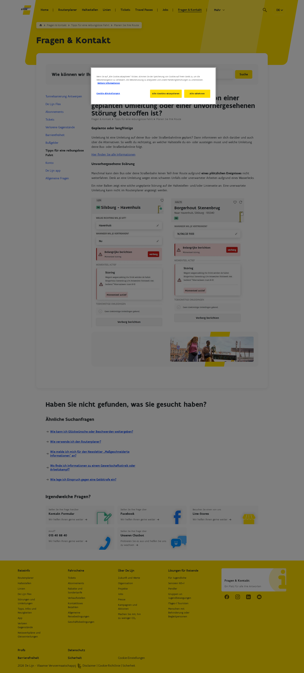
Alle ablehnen (197, 93)
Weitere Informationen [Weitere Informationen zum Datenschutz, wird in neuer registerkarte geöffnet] (108, 83)
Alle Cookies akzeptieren (165, 93)
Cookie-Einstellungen (108, 93)
